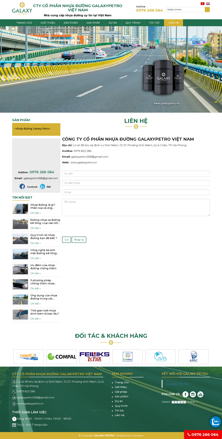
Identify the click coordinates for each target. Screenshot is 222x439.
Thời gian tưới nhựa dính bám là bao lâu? (44, 312)
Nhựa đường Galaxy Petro (32, 128)
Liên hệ (173, 22)
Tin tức (154, 22)
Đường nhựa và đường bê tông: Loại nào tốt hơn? (45, 221)
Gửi (67, 239)
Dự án (113, 22)
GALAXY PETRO (178, 384)
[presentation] (88, 226)
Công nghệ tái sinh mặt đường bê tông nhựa (43, 252)
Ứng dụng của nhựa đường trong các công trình (43, 297)
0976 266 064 (203, 434)
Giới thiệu (48, 22)
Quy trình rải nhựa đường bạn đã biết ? (43, 236)
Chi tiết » (35, 213)
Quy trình (133, 22)
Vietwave (137, 435)
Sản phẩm (71, 22)
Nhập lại (79, 239)
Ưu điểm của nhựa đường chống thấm (43, 267)
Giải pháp (93, 22)
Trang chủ (24, 22)
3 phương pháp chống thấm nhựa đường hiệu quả (42, 282)
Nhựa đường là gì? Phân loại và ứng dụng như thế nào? (43, 206)
